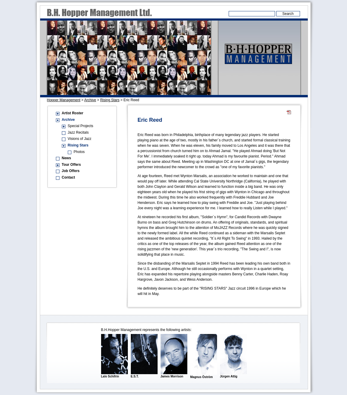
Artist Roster (73, 113)
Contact (68, 177)
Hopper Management (64, 100)
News (66, 158)
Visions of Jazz (80, 139)
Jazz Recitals (78, 132)
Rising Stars (110, 100)
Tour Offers (71, 165)
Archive (90, 100)
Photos (79, 152)
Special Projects (80, 126)
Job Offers (71, 171)
